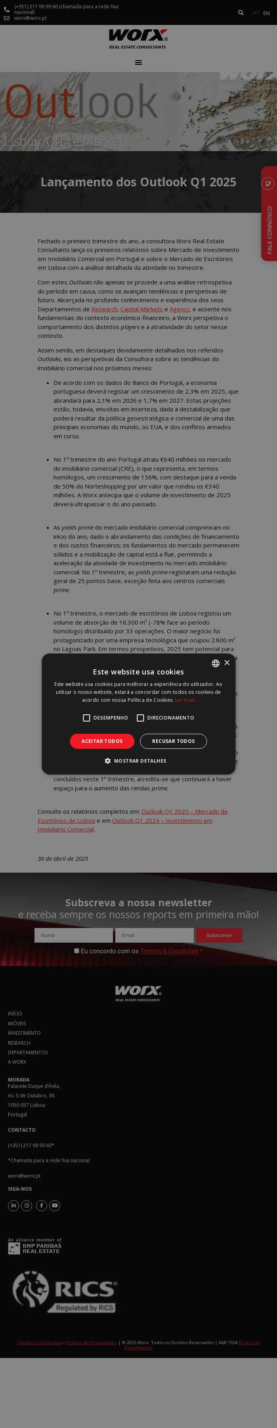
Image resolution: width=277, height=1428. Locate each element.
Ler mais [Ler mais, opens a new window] (185, 700)
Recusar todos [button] (173, 741)
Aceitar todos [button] (102, 741)
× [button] (226, 663)
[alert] (138, 714)
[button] (138, 761)
